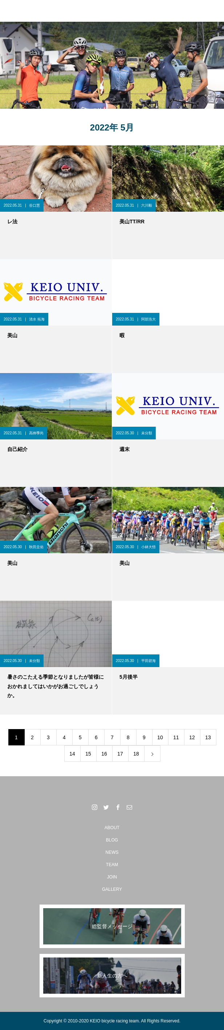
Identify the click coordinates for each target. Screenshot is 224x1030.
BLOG (112, 840)
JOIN (112, 877)
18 (136, 754)
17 (120, 754)
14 (72, 754)
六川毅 (146, 205)
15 (88, 754)
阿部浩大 (148, 319)
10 (160, 737)
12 (192, 737)
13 (208, 737)
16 (104, 754)
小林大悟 (148, 547)
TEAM (112, 864)
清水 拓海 (37, 319)
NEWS (112, 852)
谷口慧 (34, 205)
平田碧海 (148, 661)
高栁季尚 (36, 433)
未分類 (146, 433)
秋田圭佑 (36, 547)
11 (176, 737)
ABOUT (112, 827)
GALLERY (112, 889)
